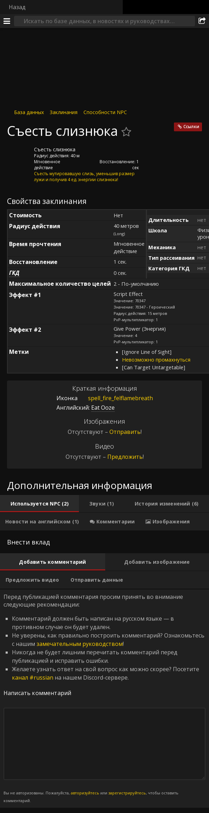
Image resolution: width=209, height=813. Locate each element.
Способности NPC (105, 112)
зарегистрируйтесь (127, 792)
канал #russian (32, 677)
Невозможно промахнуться (156, 359)
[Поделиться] (202, 21)
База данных (29, 112)
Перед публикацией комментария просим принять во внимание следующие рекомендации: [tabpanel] (104, 698)
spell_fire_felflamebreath (115, 398)
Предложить (125, 457)
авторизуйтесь (85, 792)
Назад (17, 7)
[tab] (39, 504)
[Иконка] (19, 155)
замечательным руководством (79, 644)
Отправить (125, 432)
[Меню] (7, 21)
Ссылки (191, 127)
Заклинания (63, 112)
